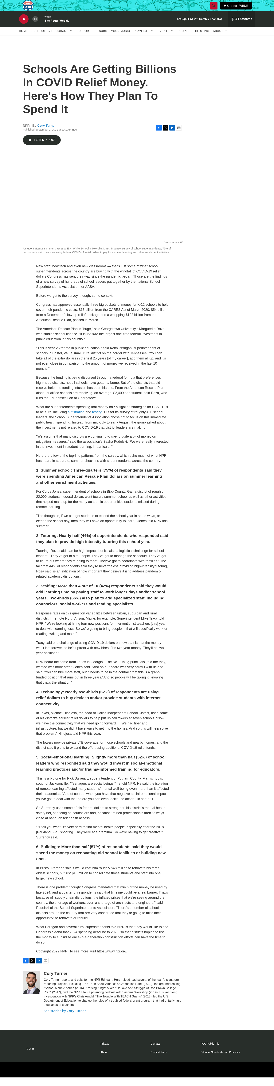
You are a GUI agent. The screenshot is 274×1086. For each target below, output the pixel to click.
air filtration (76, 421)
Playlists (142, 39)
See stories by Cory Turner (65, 1019)
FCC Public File (210, 1052)
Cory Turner (46, 134)
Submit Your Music (114, 39)
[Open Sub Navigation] (71, 39)
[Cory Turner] (31, 991)
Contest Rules (159, 1060)
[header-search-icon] (214, 10)
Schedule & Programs (50, 39)
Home (23, 39)
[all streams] (241, 27)
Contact (155, 1052)
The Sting (201, 39)
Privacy (104, 1052)
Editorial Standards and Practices (220, 1060)
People (184, 39)
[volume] (35, 27)
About (218, 39)
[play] (24, 27)
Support (84, 39)
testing (97, 421)
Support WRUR (239, 10)
